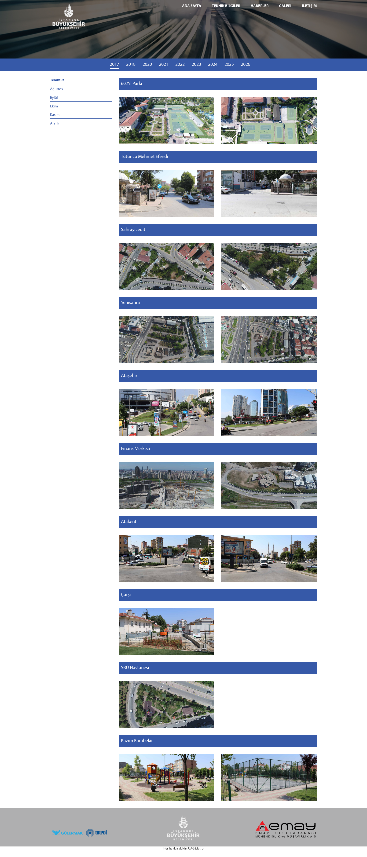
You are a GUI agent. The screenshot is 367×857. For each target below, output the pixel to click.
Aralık (54, 123)
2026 (245, 64)
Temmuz (57, 80)
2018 (131, 64)
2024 (212, 64)
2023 (196, 64)
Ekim (54, 106)
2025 (229, 64)
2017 (114, 64)
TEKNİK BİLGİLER (226, 6)
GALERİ (285, 6)
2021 (163, 64)
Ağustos (56, 89)
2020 (147, 64)
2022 (180, 64)
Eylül (54, 98)
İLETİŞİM (309, 6)
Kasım (54, 115)
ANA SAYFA (191, 6)
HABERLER (259, 6)
